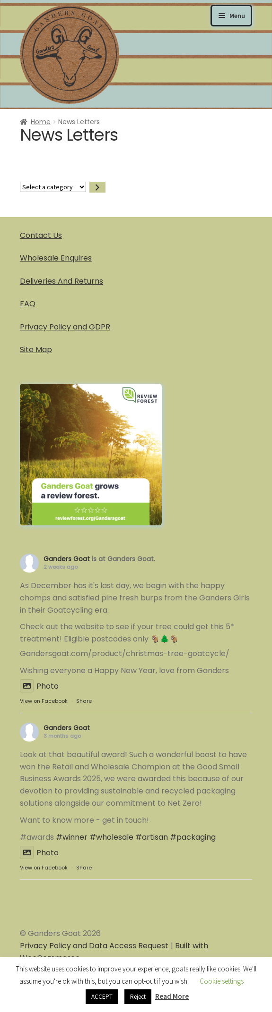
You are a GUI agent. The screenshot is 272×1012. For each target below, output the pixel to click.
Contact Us (41, 235)
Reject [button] (138, 997)
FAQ (27, 303)
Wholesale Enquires (56, 258)
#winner (72, 837)
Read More (172, 996)
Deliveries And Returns (61, 281)
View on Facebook (44, 701)
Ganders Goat (67, 559)
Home (41, 121)
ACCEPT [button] (102, 997)
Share (84, 701)
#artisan (151, 837)
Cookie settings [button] (222, 981)
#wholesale (111, 837)
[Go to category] (97, 187)
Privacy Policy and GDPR (65, 326)
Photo (39, 686)
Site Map (36, 349)
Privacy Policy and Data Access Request (94, 945)
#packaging (193, 837)
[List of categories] (53, 187)
